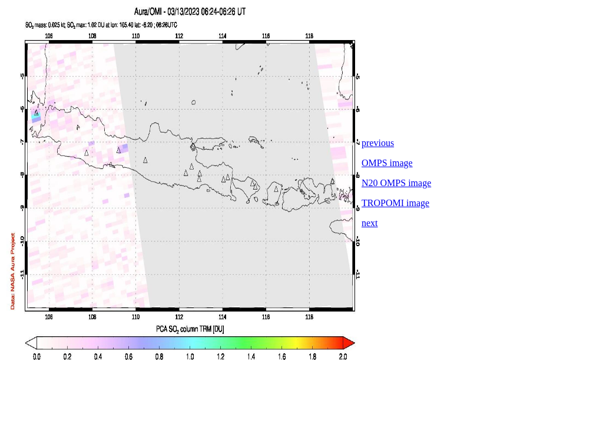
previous (378, 143)
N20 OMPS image (396, 183)
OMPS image (387, 163)
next (370, 223)
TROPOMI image (395, 203)
